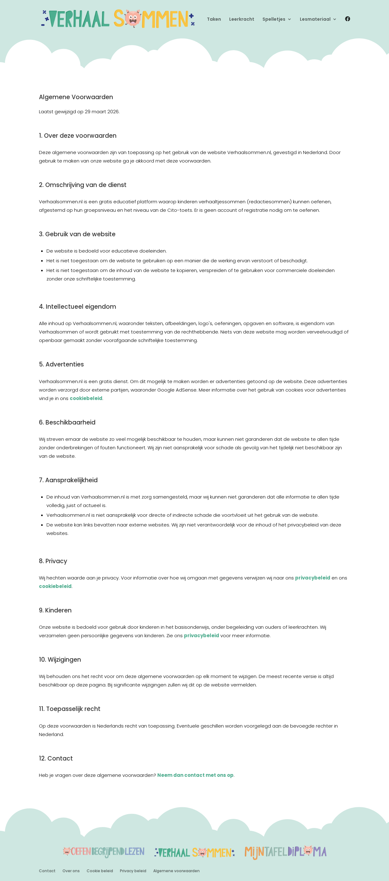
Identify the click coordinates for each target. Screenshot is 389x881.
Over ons (71, 870)
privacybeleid (312, 577)
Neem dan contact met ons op (195, 775)
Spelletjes (273, 19)
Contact (47, 870)
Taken (214, 19)
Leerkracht (241, 19)
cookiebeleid (86, 398)
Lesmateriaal (315, 19)
